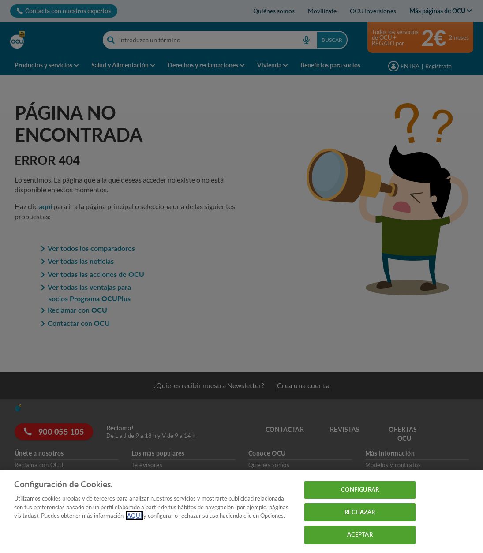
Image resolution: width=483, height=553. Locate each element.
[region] (241, 511)
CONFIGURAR (360, 489)
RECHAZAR (359, 512)
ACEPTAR (360, 534)
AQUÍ (134, 515)
